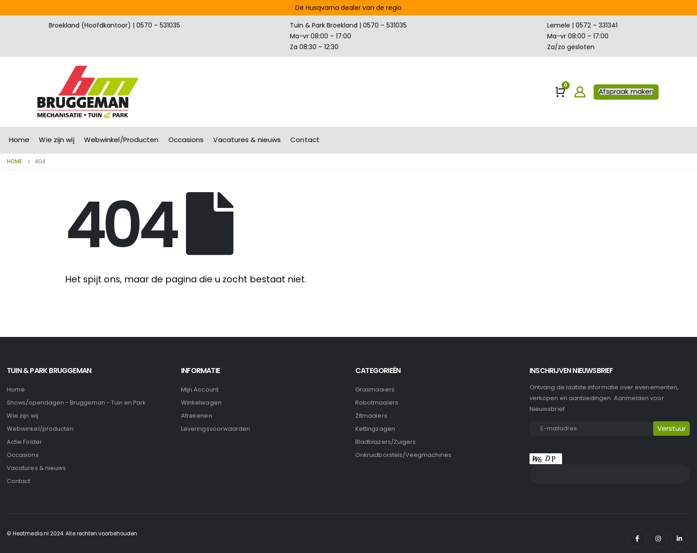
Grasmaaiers (375, 389)
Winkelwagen (201, 402)
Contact (305, 139)
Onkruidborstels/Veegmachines (403, 455)
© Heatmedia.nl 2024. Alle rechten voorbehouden (72, 533)
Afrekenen (196, 415)
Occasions (186, 139)
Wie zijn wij (56, 139)
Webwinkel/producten (40, 428)
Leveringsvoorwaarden (215, 428)
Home (19, 139)
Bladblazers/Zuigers (385, 442)
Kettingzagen (375, 428)
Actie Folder (24, 442)
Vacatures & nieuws (247, 139)
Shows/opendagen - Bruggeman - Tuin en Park (76, 402)
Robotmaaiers (376, 402)
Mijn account (199, 389)
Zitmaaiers (371, 415)
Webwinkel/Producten (121, 139)
